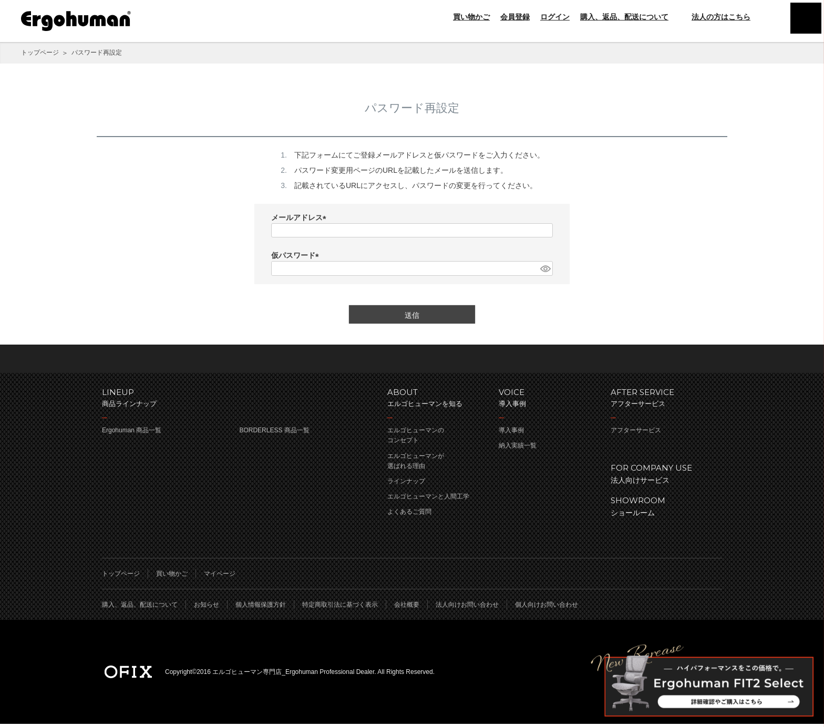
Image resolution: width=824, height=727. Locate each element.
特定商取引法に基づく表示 (340, 607)
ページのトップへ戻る (412, 360)
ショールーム (661, 508)
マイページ (219, 576)
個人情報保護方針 (260, 607)
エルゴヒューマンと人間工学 (428, 499)
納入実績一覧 (518, 448)
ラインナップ (406, 484)
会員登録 (515, 17)
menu (803, 21)
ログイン (555, 17)
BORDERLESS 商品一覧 (274, 433)
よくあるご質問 (409, 514)
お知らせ (206, 607)
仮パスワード (297, 256)
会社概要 (406, 607)
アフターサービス (636, 433)
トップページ (40, 52)
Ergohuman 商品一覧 (131, 433)
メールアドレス (300, 218)
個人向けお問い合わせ (546, 607)
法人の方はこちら (714, 17)
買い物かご (471, 17)
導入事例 (511, 433)
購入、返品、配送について (624, 17)
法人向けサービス (661, 476)
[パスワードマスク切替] (545, 268)
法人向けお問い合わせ (467, 607)
